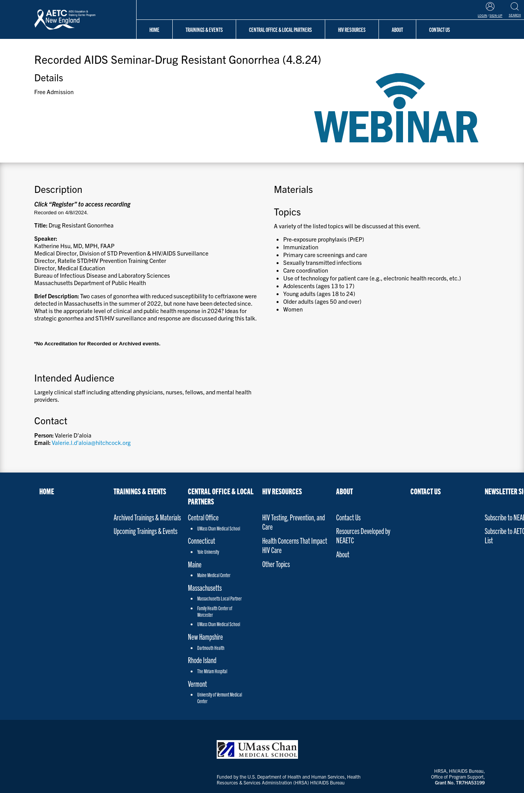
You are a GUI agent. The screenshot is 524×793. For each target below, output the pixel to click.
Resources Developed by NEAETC (363, 535)
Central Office (203, 517)
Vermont (197, 683)
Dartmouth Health (210, 647)
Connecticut (201, 540)
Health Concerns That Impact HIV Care (294, 545)
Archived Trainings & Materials (147, 517)
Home (154, 29)
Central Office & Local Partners (280, 29)
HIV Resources (352, 29)
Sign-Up (495, 15)
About (397, 29)
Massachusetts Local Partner (219, 598)
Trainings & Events (204, 29)
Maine (195, 564)
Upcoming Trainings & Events (145, 531)
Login (482, 15)
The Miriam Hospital (212, 671)
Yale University (208, 551)
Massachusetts (205, 587)
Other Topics (276, 564)
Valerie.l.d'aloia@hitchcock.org (91, 442)
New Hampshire (205, 636)
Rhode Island (202, 660)
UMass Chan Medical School (218, 528)
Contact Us (348, 517)
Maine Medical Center (213, 575)
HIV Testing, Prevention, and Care (293, 521)
